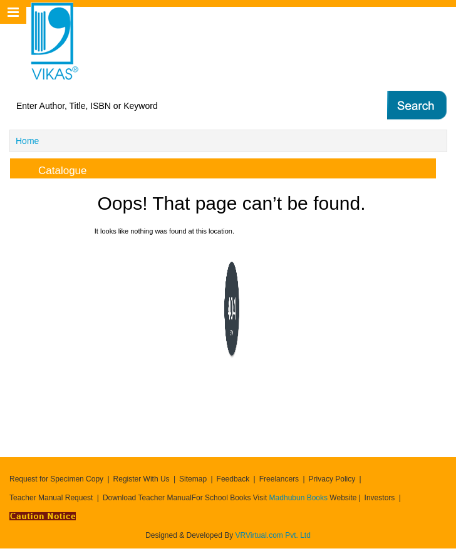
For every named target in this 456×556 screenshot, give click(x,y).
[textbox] (178, 105)
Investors (380, 497)
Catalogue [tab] (52, 169)
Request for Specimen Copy (56, 479)
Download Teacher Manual (147, 497)
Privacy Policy (332, 479)
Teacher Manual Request (51, 497)
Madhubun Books (299, 497)
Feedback (233, 479)
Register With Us (141, 479)
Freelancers (279, 479)
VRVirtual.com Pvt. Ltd (273, 535)
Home (27, 141)
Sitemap (193, 479)
